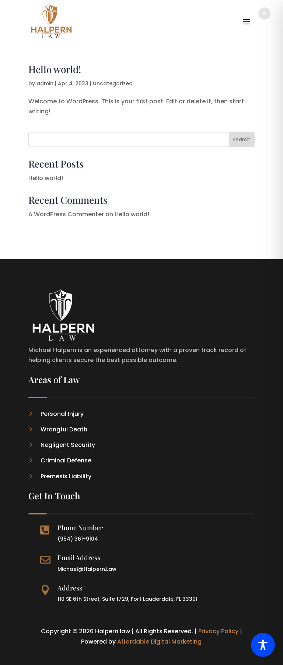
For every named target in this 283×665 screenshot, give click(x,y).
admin (44, 83)
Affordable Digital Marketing (159, 641)
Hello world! (54, 69)
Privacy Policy (218, 631)
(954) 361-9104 (77, 538)
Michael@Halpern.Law (86, 569)
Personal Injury (62, 414)
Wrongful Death (64, 429)
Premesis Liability (66, 476)
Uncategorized (113, 83)
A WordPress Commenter (66, 214)
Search (242, 139)
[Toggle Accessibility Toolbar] (263, 645)
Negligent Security (68, 445)
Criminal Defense (66, 460)
